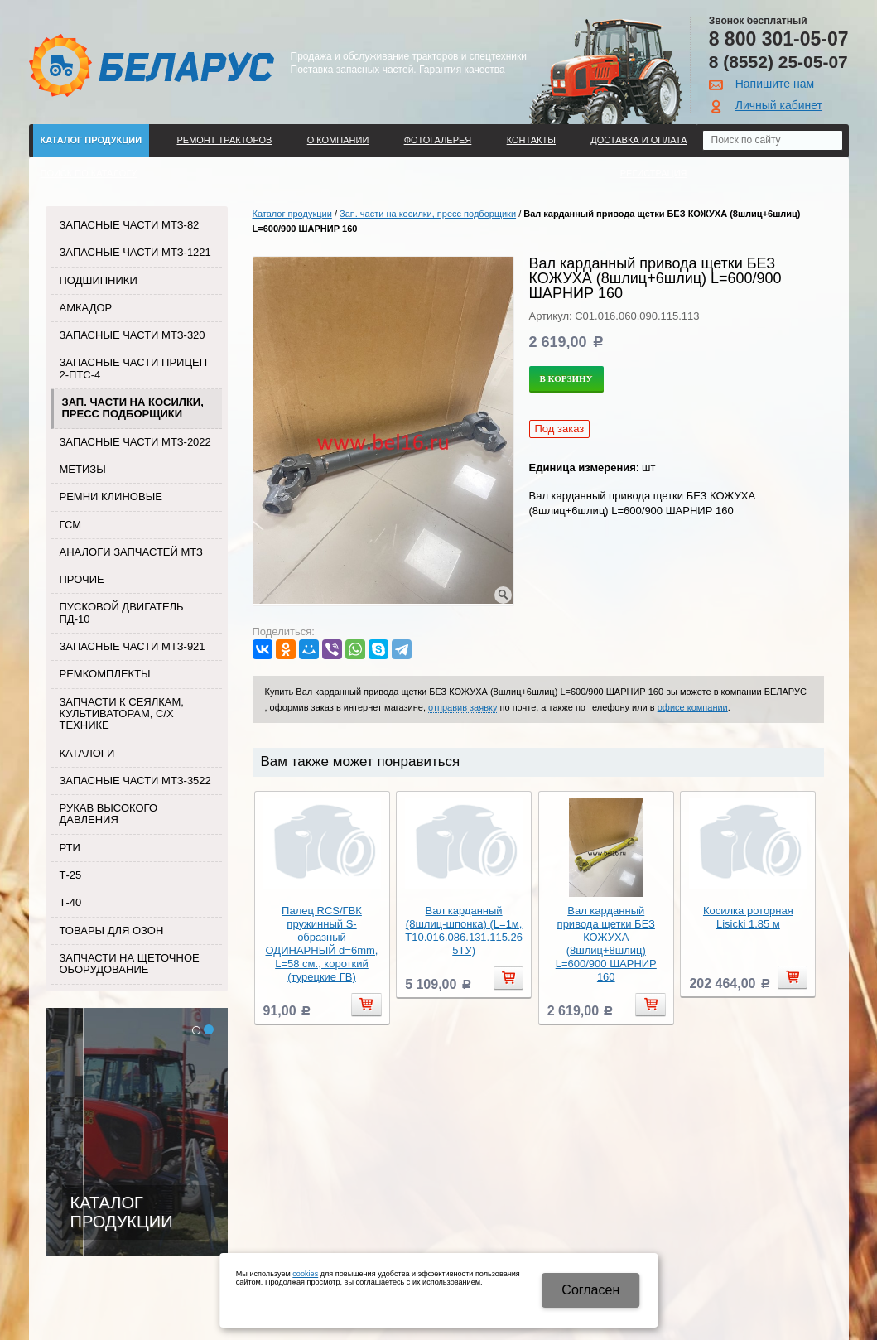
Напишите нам (774, 83)
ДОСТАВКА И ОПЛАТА (638, 140)
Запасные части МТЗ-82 (130, 225)
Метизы (83, 469)
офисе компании (693, 707)
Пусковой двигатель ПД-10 (122, 612)
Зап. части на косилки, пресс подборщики (133, 408)
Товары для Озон (112, 930)
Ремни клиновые (111, 496)
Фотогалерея (438, 140)
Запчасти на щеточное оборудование (130, 964)
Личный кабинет (778, 105)
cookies (305, 1274)
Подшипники (98, 280)
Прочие (82, 579)
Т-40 (71, 902)
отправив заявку (462, 707)
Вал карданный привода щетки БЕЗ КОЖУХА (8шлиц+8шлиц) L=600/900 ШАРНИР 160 (606, 943)
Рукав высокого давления (109, 814)
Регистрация (653, 173)
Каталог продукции (91, 140)
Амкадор (86, 307)
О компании (338, 140)
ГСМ (71, 524)
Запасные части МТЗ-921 (132, 646)
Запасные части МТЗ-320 (132, 335)
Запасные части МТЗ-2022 (135, 442)
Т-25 (71, 875)
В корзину (566, 378)
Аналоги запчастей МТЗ (131, 552)
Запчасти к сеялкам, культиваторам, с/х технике (122, 714)
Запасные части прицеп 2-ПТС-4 (134, 368)
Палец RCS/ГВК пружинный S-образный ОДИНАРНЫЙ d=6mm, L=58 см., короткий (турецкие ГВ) (322, 943)
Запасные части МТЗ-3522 (135, 780)
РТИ (70, 847)
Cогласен (590, 1290)
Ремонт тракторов (224, 140)
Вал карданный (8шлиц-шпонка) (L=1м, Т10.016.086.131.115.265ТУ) (464, 930)
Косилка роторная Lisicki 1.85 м (748, 917)
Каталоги (87, 753)
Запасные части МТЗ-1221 (135, 252)
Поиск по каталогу (89, 173)
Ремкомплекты (105, 674)
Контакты (531, 140)
